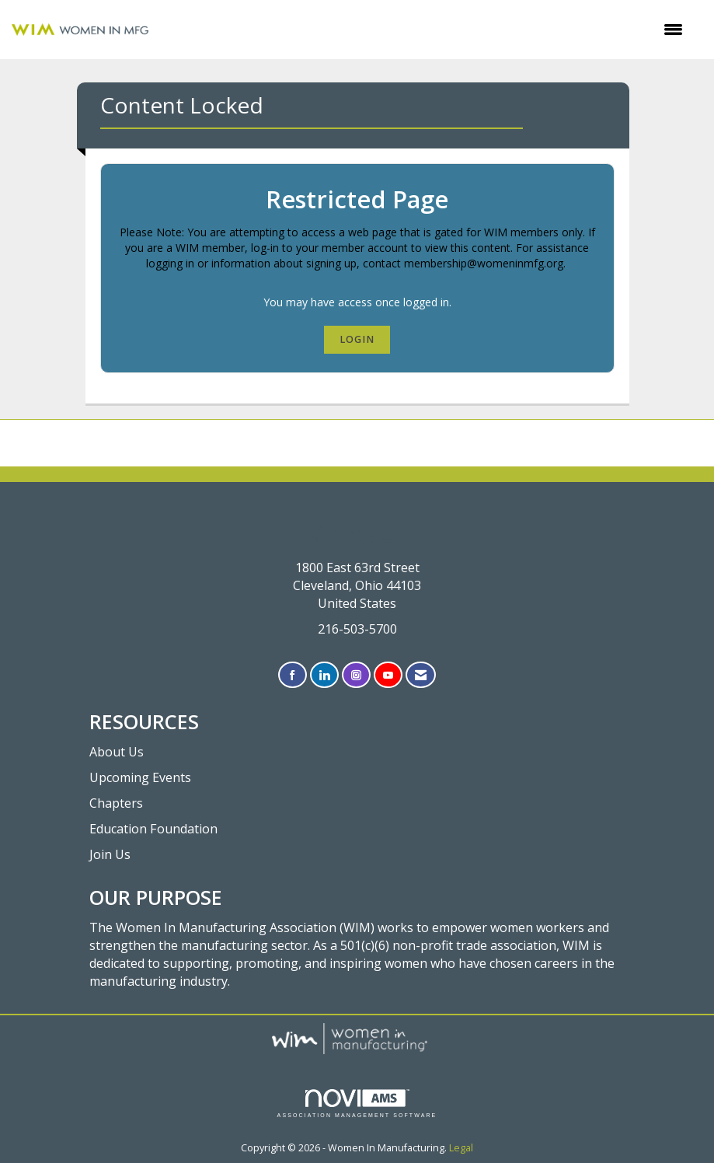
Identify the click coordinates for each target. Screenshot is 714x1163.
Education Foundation (153, 828)
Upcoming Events (140, 777)
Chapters (116, 803)
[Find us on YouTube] (388, 675)
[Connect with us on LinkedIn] (324, 675)
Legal (461, 1147)
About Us (116, 751)
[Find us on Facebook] (292, 675)
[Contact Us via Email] (421, 675)
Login (357, 339)
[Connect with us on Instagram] (356, 675)
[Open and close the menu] (423, 29)
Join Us (110, 854)
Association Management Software (357, 1103)
